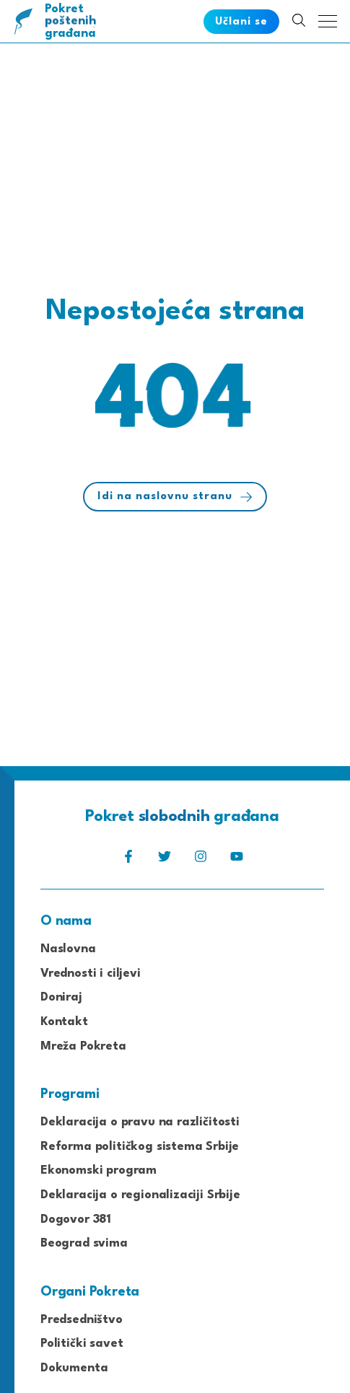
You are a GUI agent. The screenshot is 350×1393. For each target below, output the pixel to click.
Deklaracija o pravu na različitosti (140, 1122)
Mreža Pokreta (83, 1046)
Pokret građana (73, 21)
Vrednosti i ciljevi (90, 973)
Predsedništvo (81, 1320)
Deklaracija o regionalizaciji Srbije (140, 1195)
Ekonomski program (98, 1170)
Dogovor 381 (75, 1219)
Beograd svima (84, 1243)
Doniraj (61, 997)
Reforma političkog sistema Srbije (139, 1147)
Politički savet (81, 1343)
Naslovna (68, 949)
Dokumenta (74, 1368)
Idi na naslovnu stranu (175, 497)
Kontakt (64, 1022)
